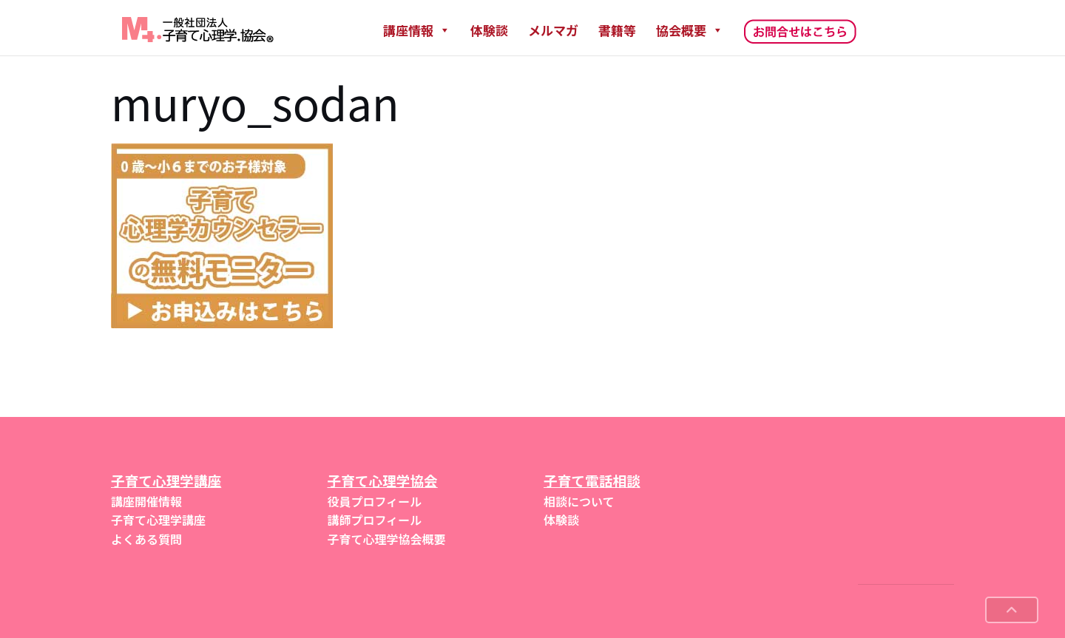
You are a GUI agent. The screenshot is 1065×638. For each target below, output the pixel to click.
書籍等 (617, 30)
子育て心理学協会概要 (387, 539)
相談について (579, 501)
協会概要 (689, 30)
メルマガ (553, 30)
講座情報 (416, 30)
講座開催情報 (146, 501)
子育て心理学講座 (158, 520)
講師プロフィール (375, 520)
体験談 (489, 30)
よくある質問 (146, 539)
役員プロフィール (375, 501)
